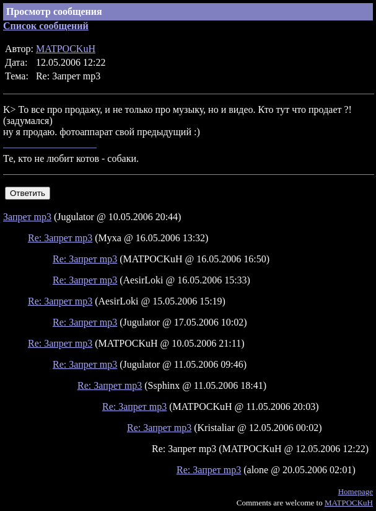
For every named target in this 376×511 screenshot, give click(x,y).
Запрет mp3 (27, 216)
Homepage (355, 491)
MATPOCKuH (65, 48)
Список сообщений (46, 25)
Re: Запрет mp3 (60, 238)
